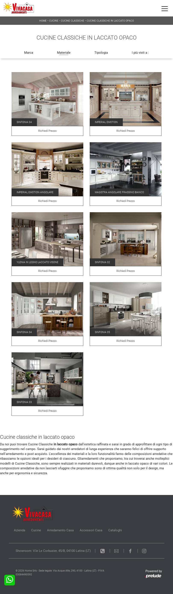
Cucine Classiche (72, 20)
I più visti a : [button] (140, 53)
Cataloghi (115, 530)
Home (43, 20)
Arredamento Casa (60, 530)
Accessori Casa (91, 530)
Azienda (19, 530)
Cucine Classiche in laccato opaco (110, 20)
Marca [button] (28, 53)
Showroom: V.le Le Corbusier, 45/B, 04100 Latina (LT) (53, 551)
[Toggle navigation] (164, 8)
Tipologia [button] (101, 53)
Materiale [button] (63, 53)
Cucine (53, 20)
